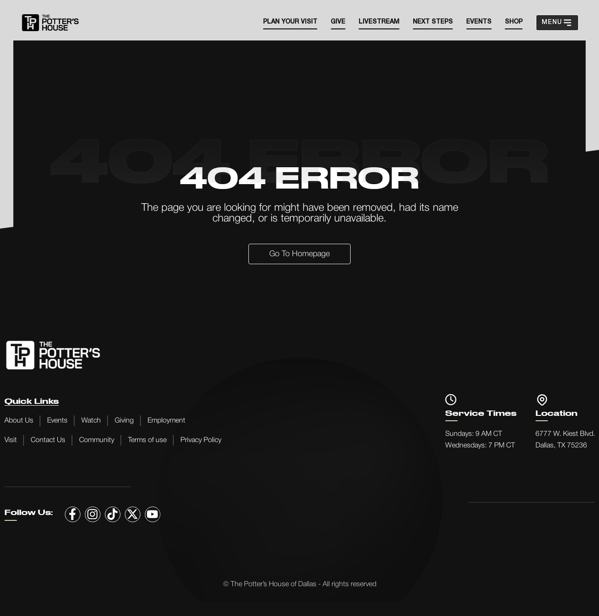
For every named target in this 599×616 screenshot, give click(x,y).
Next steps (433, 22)
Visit (10, 440)
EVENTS (478, 22)
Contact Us (48, 440)
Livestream (379, 22)
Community (96, 440)
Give (338, 22)
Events (57, 421)
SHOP (514, 22)
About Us (18, 421)
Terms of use (147, 440)
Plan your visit (290, 22)
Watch (91, 421)
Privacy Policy (200, 440)
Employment (166, 421)
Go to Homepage (299, 254)
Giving (124, 421)
